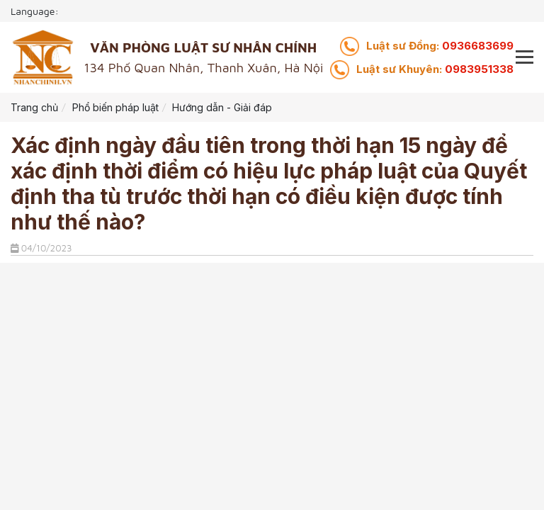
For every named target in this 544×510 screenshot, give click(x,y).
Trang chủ (34, 107)
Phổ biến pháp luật (115, 107)
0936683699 (440, 45)
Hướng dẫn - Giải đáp (222, 107)
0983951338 (435, 69)
